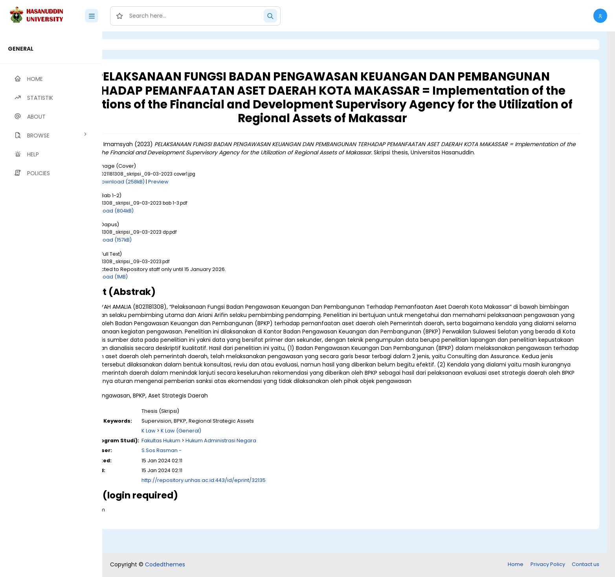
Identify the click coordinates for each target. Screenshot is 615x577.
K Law (213, 455)
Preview (223, 190)
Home (515, 565)
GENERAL (20, 49)
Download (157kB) (173, 248)
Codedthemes (165, 565)
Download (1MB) (171, 285)
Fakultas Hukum (225, 465)
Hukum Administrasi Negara (285, 465)
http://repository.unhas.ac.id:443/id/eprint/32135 (268, 505)
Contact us (585, 565)
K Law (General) (245, 455)
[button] (600, 16)
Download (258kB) (185, 190)
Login (135, 44)
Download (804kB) (174, 219)
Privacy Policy (548, 565)
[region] (51, 304)
